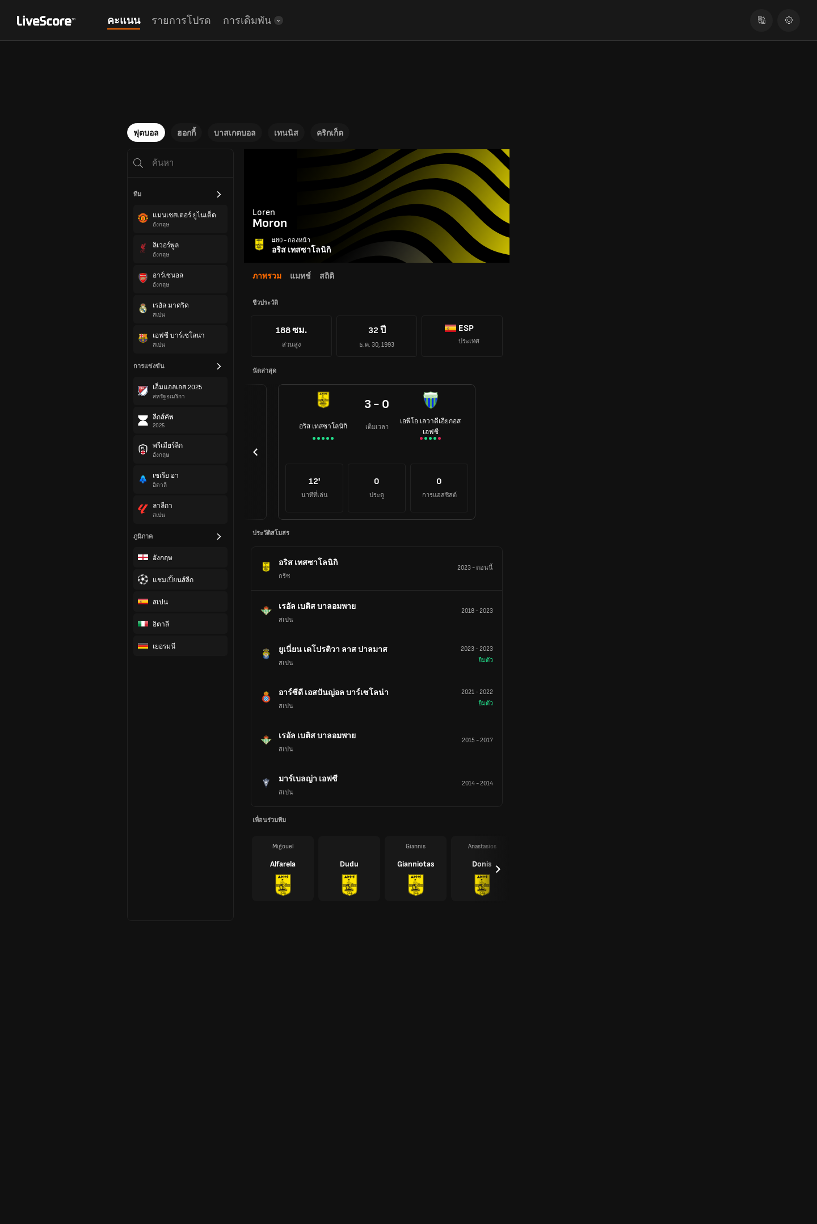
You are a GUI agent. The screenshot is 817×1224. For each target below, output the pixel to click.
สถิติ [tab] (326, 276)
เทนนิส (286, 133)
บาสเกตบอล (235, 133)
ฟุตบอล (146, 133)
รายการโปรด (181, 21)
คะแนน (123, 21)
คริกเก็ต (330, 133)
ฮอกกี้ (186, 133)
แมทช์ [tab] (300, 276)
